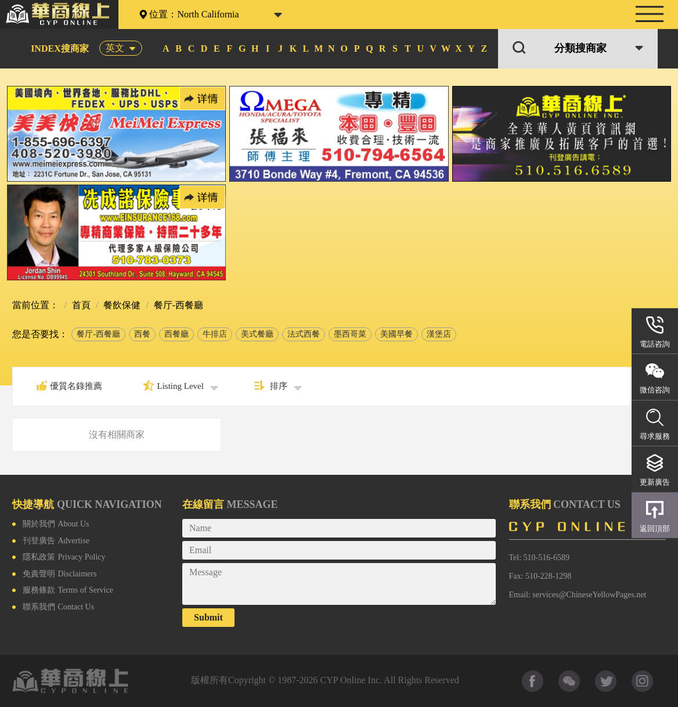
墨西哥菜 (350, 334)
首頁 (80, 305)
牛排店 (215, 334)
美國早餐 (396, 334)
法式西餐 (303, 334)
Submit (208, 617)
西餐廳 (176, 334)
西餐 (142, 334)
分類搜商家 (580, 48)
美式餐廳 (257, 334)
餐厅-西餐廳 (98, 334)
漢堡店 (439, 334)
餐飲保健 (120, 305)
